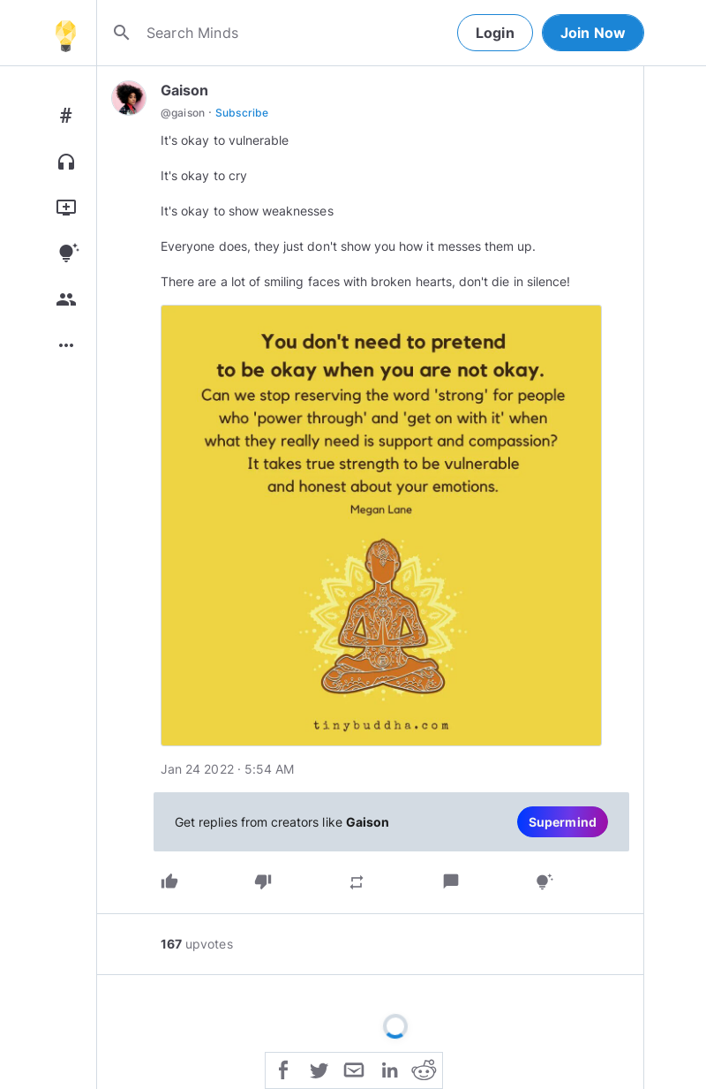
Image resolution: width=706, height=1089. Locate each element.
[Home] (65, 33)
